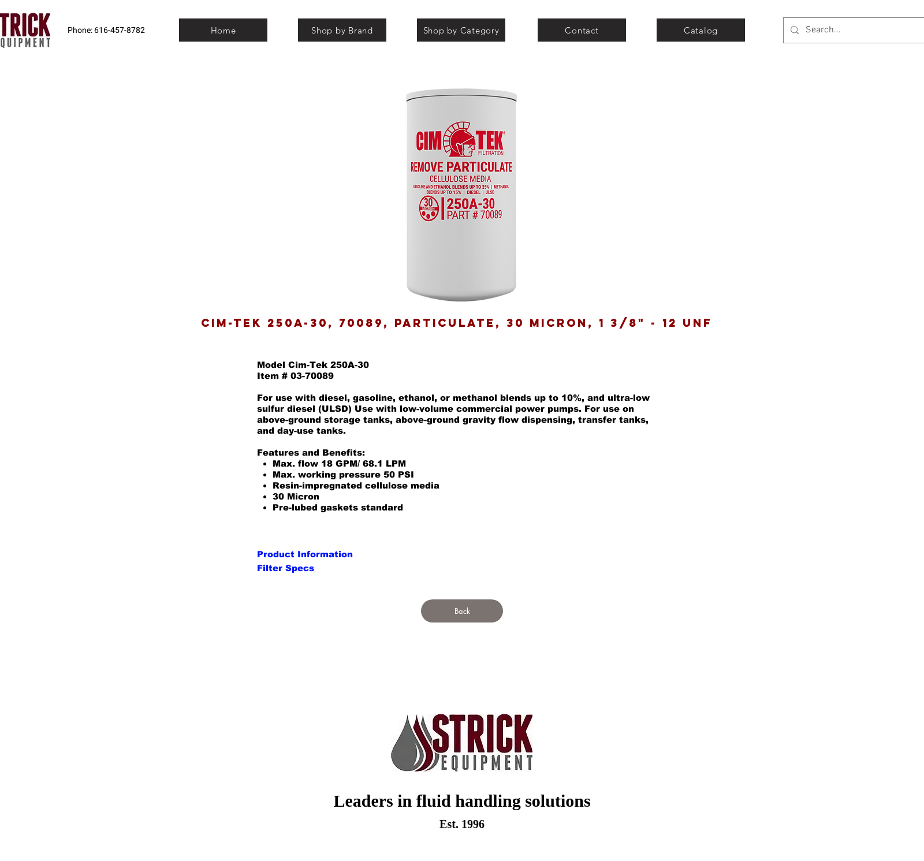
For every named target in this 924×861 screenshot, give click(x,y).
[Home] (223, 30)
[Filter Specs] (285, 567)
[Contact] (582, 30)
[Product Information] (305, 553)
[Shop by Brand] (342, 30)
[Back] (462, 611)
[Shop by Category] (461, 30)
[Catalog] (701, 30)
